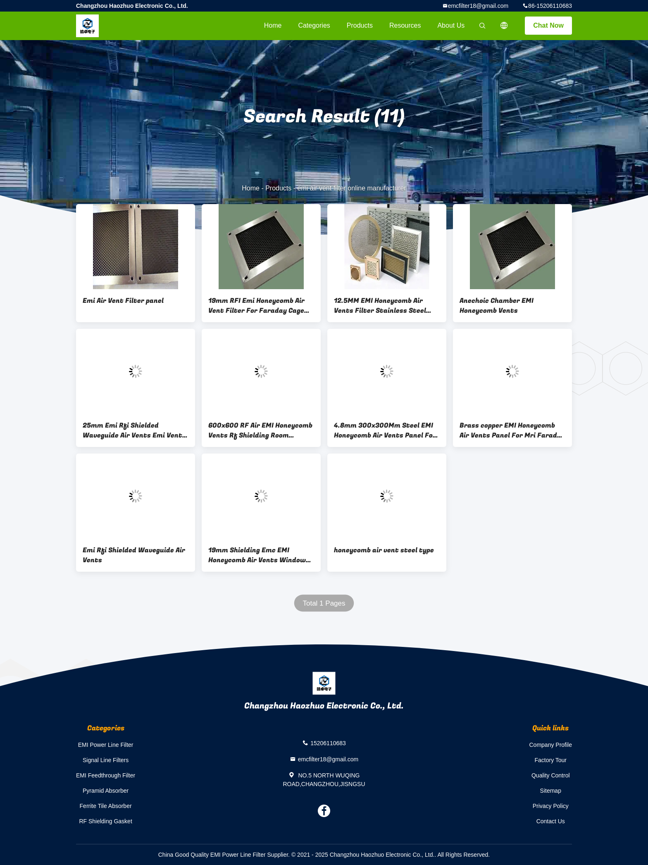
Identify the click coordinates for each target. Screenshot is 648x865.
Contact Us (550, 821)
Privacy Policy (551, 806)
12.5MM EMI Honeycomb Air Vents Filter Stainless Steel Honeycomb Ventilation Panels (384, 306)
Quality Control (550, 775)
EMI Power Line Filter (105, 744)
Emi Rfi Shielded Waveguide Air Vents (134, 555)
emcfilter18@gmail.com (478, 5)
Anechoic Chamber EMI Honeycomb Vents (497, 306)
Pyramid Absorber (106, 790)
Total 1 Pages (324, 603)
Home (273, 25)
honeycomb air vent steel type (384, 550)
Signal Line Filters (106, 760)
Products (360, 25)
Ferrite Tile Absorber (106, 806)
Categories (314, 25)
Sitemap (550, 790)
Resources (405, 25)
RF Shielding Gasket (105, 821)
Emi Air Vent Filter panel (123, 301)
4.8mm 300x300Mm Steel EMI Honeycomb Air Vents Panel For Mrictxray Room (385, 430)
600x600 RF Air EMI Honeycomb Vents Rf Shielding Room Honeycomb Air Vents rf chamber (260, 430)
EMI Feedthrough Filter (105, 775)
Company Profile (550, 744)
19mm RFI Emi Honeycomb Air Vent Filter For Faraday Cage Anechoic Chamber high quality (259, 306)
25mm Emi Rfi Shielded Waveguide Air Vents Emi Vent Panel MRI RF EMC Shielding (132, 430)
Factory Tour (550, 760)
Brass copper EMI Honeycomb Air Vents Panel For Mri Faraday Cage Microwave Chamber (512, 430)
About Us (451, 25)
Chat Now (548, 25)
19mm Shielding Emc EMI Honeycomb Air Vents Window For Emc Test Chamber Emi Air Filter (258, 555)
